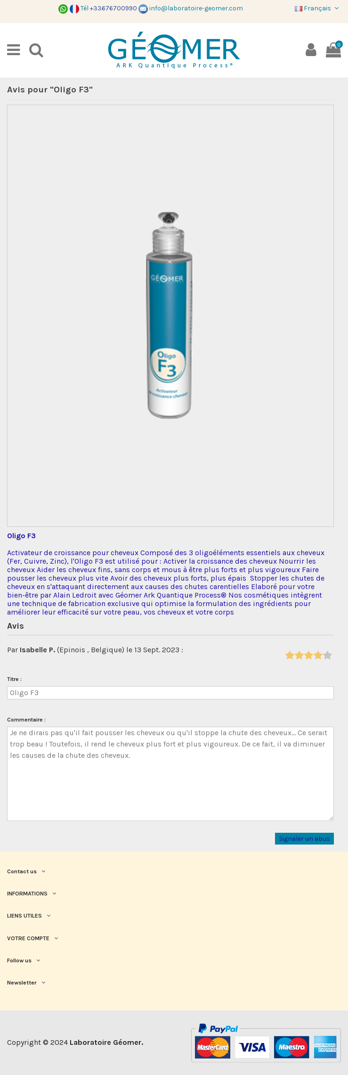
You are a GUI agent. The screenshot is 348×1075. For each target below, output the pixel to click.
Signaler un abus (304, 839)
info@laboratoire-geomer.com (190, 8)
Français (318, 8)
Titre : (14, 679)
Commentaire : (26, 719)
